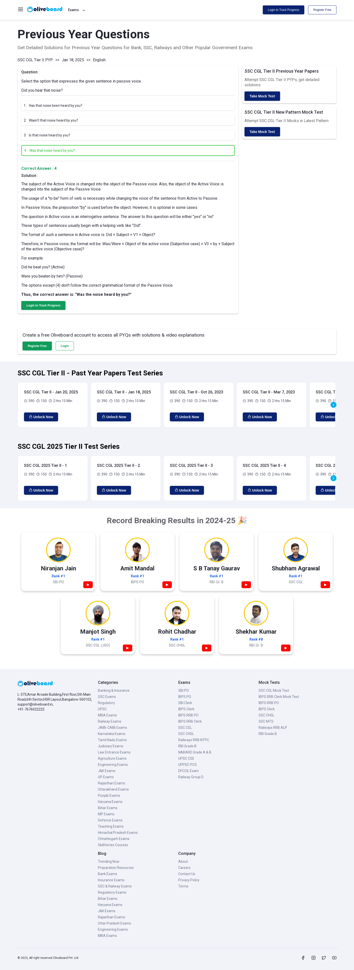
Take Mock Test (262, 96)
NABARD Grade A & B (194, 752)
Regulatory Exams (112, 892)
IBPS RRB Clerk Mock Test (279, 697)
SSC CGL (185, 728)
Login (65, 346)
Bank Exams (107, 874)
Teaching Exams (111, 826)
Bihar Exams (107, 808)
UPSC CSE (186, 758)
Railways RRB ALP (273, 728)
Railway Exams (109, 721)
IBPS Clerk (186, 709)
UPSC (102, 709)
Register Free (322, 10)
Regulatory (106, 703)
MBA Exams (107, 715)
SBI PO (183, 690)
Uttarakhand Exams (113, 789)
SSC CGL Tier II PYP (35, 60)
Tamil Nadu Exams (112, 740)
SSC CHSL (186, 734)
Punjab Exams (109, 796)
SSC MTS (266, 721)
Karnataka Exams (111, 734)
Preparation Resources (116, 868)
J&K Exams (106, 771)
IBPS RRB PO (188, 715)
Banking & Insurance (114, 690)
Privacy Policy (188, 880)
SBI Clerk (185, 703)
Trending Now (108, 861)
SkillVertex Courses (113, 845)
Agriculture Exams (112, 758)
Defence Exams (110, 820)
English (99, 60)
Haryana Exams (110, 802)
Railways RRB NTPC (193, 740)
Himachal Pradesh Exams (118, 833)
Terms (183, 886)
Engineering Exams (113, 765)
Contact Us (186, 874)
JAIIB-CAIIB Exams (112, 728)
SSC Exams (107, 697)
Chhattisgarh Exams (114, 839)
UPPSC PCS (187, 765)
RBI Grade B (187, 746)
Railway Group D (190, 777)
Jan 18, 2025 (73, 60)
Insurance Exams (111, 880)
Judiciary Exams (110, 746)
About (183, 861)
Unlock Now (41, 417)
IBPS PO (184, 697)
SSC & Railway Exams (115, 886)
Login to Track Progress (283, 10)
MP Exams (106, 814)
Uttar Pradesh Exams (114, 923)
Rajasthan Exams (111, 783)
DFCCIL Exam (188, 771)
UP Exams (106, 777)
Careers (184, 868)
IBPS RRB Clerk (190, 721)
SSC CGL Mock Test (274, 690)
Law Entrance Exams (114, 752)
